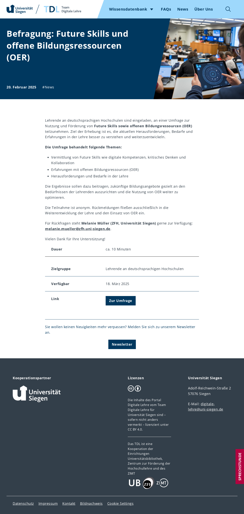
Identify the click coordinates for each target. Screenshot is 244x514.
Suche (228, 9)
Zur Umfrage (120, 300)
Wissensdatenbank (128, 9)
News (182, 9)
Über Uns (203, 9)
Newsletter (122, 344)
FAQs (166, 9)
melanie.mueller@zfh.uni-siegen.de (77, 228)
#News (48, 87)
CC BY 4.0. (135, 429)
